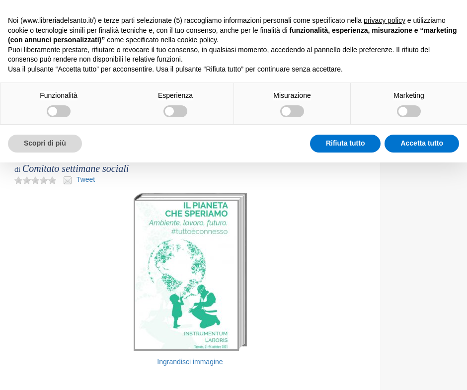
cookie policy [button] (197, 40)
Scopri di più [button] (45, 143)
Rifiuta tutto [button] (345, 143)
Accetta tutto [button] (421, 143)
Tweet (86, 179)
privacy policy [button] (384, 20)
